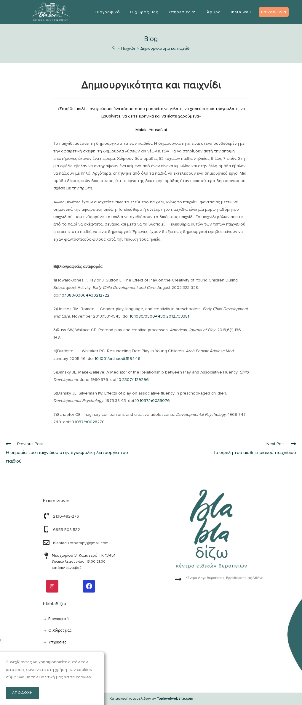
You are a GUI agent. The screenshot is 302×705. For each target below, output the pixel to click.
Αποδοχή (22, 692)
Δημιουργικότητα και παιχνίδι (165, 48)
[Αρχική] (114, 48)
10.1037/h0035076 (152, 400)
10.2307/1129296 (133, 379)
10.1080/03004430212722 (84, 295)
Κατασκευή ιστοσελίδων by (151, 698)
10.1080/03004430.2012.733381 (159, 316)
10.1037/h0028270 (87, 421)
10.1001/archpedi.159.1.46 (117, 358)
